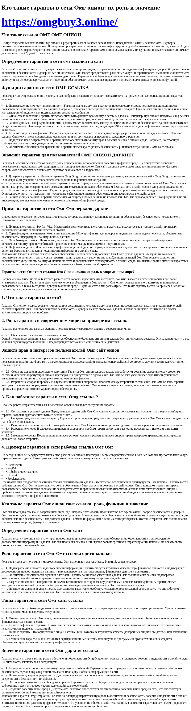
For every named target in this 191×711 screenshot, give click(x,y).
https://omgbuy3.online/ (60, 21)
